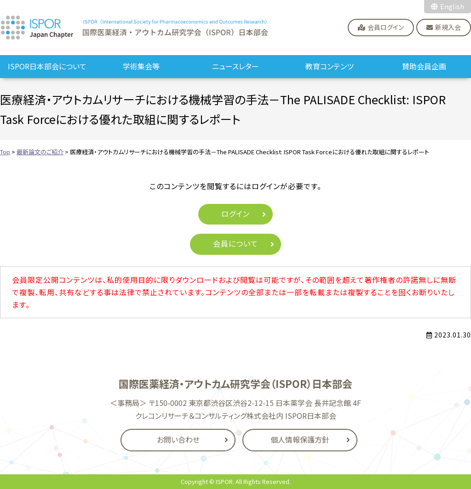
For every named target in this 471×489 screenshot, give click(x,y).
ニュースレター (235, 66)
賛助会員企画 (424, 66)
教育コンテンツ (329, 66)
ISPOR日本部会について (47, 66)
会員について (235, 243)
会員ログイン (386, 27)
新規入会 (448, 27)
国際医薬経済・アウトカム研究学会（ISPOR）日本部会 (135, 27)
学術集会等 (141, 66)
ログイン (235, 213)
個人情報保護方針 (299, 439)
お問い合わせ (178, 439)
